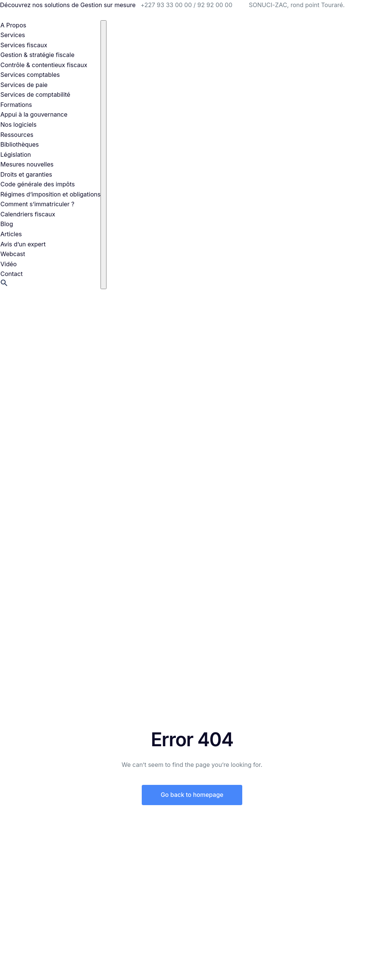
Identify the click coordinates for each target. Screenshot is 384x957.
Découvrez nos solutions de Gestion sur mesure (67, 5)
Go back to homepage (192, 795)
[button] (4, 284)
